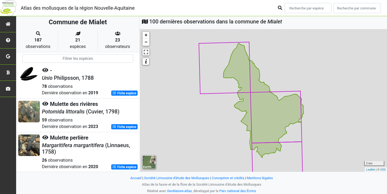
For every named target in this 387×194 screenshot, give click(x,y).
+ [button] (146, 35)
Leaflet (370, 169)
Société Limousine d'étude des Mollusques (176, 178)
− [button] (146, 42)
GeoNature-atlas (179, 191)
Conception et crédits (228, 178)
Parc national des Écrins (237, 191)
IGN (383, 169)
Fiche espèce (124, 93)
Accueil (136, 178)
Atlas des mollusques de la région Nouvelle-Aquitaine (78, 8)
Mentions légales (260, 178)
